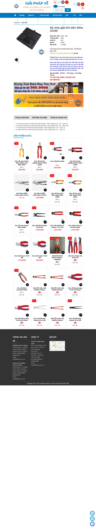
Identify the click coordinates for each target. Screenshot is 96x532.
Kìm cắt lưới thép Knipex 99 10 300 (75, 466)
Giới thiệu (18, 144)
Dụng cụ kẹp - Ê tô (23, 100)
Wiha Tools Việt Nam (24, 138)
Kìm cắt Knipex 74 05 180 (21, 403)
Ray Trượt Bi (21, 128)
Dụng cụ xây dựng (23, 98)
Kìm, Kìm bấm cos (23, 63)
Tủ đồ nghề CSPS (23, 41)
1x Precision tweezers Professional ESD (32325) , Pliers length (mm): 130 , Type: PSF (42, 272)
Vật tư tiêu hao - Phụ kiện (25, 116)
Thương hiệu (19, 16)
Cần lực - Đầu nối (23, 69)
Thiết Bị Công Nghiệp (22, 122)
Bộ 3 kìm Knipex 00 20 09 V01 (75, 403)
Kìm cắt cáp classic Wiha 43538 (22, 373)
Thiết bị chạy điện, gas (25, 88)
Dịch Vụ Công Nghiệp (22, 130)
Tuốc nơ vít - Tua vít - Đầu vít (26, 67)
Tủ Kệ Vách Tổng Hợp (24, 39)
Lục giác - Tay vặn (23, 65)
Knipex (20, 27)
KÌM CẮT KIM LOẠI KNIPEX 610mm (57, 435)
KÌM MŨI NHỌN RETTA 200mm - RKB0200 (57, 404)
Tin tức (17, 155)
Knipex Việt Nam (23, 142)
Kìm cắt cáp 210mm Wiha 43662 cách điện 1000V (22, 309)
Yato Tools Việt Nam (24, 140)
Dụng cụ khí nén (23, 75)
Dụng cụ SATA (22, 55)
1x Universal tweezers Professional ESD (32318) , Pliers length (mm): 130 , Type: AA (42, 270)
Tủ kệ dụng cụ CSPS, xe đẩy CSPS (29, 120)
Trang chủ (19, 14)
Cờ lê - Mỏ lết (22, 73)
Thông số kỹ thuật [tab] (22, 264)
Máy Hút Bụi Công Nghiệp (26, 126)
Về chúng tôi (21, 149)
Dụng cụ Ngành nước (24, 102)
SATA (19, 25)
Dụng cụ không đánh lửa (25, 96)
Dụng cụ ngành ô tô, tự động (26, 90)
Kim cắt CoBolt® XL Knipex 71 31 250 (57, 373)
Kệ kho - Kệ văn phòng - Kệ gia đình (29, 37)
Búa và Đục (21, 81)
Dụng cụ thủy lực (23, 106)
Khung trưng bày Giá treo (25, 53)
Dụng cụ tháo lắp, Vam (25, 86)
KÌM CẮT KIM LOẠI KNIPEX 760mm (39, 435)
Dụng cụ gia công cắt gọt (25, 104)
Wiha (19, 22)
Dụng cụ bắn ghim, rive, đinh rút (27, 110)
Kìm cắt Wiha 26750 (57, 308)
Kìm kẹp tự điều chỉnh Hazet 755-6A (39, 340)
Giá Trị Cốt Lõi (22, 146)
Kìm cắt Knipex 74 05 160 (39, 403)
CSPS (19, 20)
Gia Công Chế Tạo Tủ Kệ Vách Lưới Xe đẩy (31, 61)
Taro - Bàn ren (22, 112)
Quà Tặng (21, 118)
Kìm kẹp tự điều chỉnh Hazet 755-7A (21, 340)
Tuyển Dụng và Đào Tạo (25, 147)
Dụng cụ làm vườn (23, 94)
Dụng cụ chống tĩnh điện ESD (27, 85)
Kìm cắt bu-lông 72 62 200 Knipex (75, 373)
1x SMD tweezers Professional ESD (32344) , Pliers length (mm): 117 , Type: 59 (40, 276)
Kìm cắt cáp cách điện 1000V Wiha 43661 (75, 341)
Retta (19, 23)
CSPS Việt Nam (22, 136)
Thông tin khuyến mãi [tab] (58, 264)
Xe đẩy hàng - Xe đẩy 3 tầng (26, 47)
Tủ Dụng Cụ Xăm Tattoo (25, 57)
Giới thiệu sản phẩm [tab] (39, 264)
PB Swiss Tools (22, 29)
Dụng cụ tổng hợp (23, 45)
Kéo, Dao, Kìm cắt (23, 114)
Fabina (20, 18)
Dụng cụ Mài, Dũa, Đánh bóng (27, 79)
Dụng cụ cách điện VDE (25, 77)
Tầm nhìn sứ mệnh (23, 151)
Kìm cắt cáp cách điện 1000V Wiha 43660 (57, 341)
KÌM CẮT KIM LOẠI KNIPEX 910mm (57, 466)
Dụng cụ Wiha (22, 43)
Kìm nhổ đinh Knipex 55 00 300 (39, 373)
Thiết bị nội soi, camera (25, 92)
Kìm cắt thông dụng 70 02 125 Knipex (75, 435)
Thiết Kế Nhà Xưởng (24, 134)
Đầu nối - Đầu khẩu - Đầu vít (26, 71)
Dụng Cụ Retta (22, 59)
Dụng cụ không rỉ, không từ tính (27, 108)
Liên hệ (17, 157)
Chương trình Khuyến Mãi (25, 153)
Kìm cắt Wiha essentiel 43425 (21, 435)
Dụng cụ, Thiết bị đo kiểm (25, 83)
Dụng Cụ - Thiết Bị (21, 31)
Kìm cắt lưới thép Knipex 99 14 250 (40, 466)
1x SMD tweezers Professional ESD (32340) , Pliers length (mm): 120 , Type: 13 (40, 274)
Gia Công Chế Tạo (23, 132)
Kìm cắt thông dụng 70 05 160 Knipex (22, 466)
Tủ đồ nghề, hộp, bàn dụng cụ (27, 35)
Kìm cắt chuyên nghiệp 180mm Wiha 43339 (39, 309)
